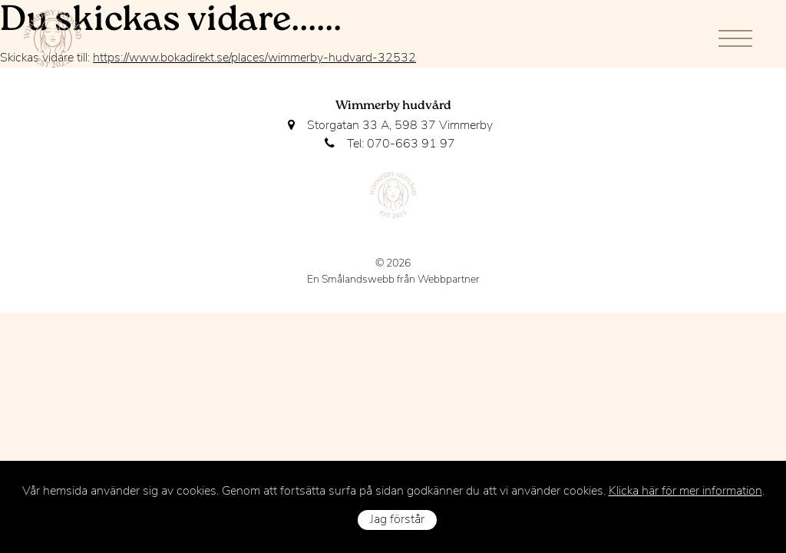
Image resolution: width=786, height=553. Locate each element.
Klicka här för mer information (685, 491)
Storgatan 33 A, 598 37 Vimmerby (400, 126)
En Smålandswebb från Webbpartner (393, 280)
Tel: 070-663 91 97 (401, 144)
